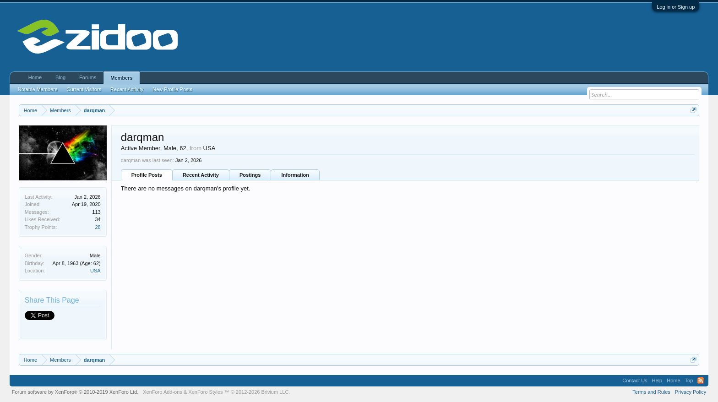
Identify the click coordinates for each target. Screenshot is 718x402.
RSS (700, 380)
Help (657, 380)
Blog (60, 77)
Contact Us (634, 380)
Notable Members (38, 89)
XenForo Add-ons (162, 392)
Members (121, 78)
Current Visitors (84, 89)
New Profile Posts (172, 89)
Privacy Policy (690, 392)
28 (97, 227)
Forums (87, 77)
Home (35, 77)
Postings (250, 175)
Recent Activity (201, 175)
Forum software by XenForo (75, 392)
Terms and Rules (651, 392)
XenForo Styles (205, 392)
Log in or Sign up (676, 7)
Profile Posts (146, 175)
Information (295, 175)
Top (689, 380)
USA (95, 270)
